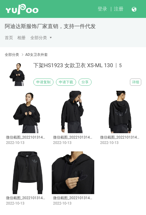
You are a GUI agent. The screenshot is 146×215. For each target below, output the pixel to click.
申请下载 (66, 82)
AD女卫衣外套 (36, 55)
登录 (102, 9)
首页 (9, 37)
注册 (118, 9)
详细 (135, 82)
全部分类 (38, 37)
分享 (85, 82)
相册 (21, 37)
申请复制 (43, 82)
